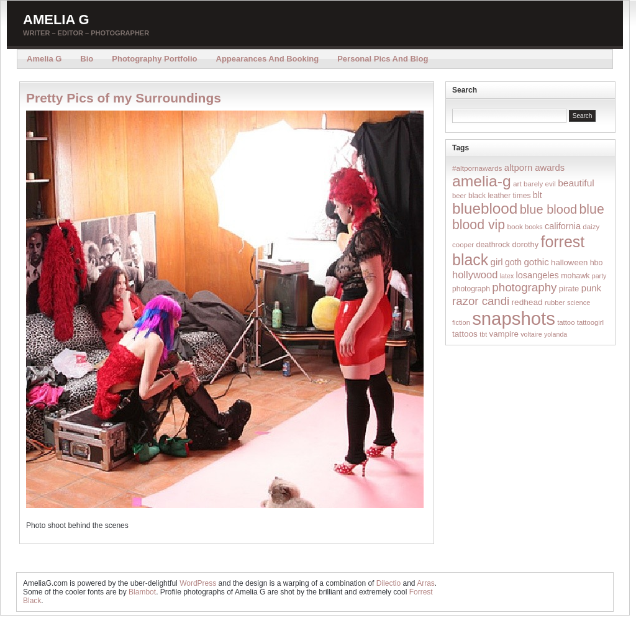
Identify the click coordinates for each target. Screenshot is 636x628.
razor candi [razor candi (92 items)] (480, 300)
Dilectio (388, 583)
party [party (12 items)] (599, 276)
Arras (426, 583)
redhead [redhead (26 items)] (527, 302)
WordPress (197, 583)
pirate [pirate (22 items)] (569, 288)
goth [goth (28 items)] (513, 262)
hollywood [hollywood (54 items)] (474, 274)
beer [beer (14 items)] (459, 195)
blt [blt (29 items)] (537, 195)
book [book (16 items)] (515, 226)
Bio (86, 58)
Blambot (142, 592)
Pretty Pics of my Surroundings (123, 98)
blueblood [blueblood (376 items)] (484, 208)
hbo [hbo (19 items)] (596, 262)
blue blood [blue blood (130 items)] (548, 209)
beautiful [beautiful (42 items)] (576, 183)
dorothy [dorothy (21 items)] (525, 244)
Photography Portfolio (154, 58)
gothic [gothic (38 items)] (536, 262)
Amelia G (56, 19)
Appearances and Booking (267, 58)
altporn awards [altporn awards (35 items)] (534, 168)
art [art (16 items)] (517, 184)
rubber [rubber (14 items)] (555, 302)
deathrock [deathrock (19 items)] (493, 244)
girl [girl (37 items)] (497, 262)
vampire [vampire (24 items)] (503, 334)
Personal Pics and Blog (382, 58)
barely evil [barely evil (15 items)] (540, 184)
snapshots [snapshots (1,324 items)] (513, 318)
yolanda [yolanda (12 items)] (555, 334)
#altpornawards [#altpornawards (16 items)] (477, 168)
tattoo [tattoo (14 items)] (566, 322)
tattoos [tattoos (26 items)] (465, 334)
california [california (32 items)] (563, 226)
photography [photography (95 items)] (524, 287)
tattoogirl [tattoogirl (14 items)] (590, 322)
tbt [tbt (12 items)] (483, 334)
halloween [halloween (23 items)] (569, 262)
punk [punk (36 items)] (591, 288)
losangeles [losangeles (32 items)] (537, 275)
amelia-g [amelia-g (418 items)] (481, 181)
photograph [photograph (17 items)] (471, 288)
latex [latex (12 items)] (507, 276)
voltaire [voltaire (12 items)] (531, 334)
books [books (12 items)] (533, 226)
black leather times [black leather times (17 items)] (499, 195)
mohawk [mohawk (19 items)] (575, 275)
